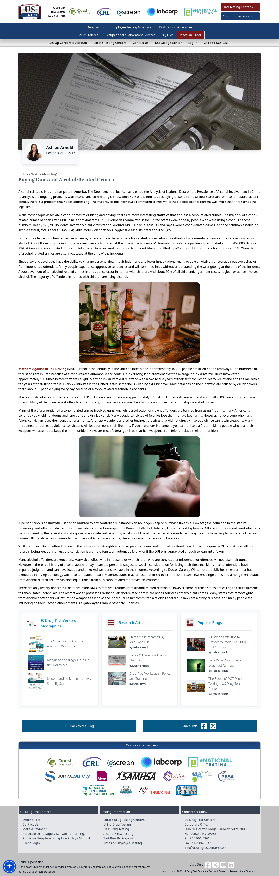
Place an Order (190, 35)
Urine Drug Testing (117, 824)
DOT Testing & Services (175, 27)
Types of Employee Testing (122, 843)
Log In (192, 43)
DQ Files (168, 35)
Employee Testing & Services (132, 27)
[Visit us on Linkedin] (231, 864)
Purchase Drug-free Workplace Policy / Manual (56, 838)
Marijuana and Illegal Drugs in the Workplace (68, 662)
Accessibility (236, 871)
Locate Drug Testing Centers (124, 820)
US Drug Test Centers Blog (37, 174)
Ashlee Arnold (59, 147)
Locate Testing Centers (110, 43)
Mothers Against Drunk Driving (42, 369)
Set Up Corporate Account (68, 43)
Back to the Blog (79, 726)
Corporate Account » (237, 16)
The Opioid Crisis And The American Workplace (65, 643)
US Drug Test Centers (194, 871)
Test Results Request (118, 838)
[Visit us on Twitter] (215, 864)
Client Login (31, 843)
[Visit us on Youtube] (223, 864)
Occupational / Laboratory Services (130, 35)
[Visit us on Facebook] (208, 864)
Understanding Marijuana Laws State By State (69, 681)
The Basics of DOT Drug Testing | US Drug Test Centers (225, 683)
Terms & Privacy (218, 871)
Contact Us (141, 43)
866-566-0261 (200, 838)
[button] (9, 866)
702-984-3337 (201, 843)
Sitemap (250, 871)
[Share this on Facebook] (204, 726)
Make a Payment (34, 829)
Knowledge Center (168, 43)
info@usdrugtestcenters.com (205, 848)
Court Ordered (88, 35)
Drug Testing (96, 27)
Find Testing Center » (238, 7)
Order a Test (31, 820)
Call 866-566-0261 (217, 43)
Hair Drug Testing (116, 829)
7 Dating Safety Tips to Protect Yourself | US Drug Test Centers (227, 642)
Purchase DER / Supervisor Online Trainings (53, 834)
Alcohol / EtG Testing (118, 834)
